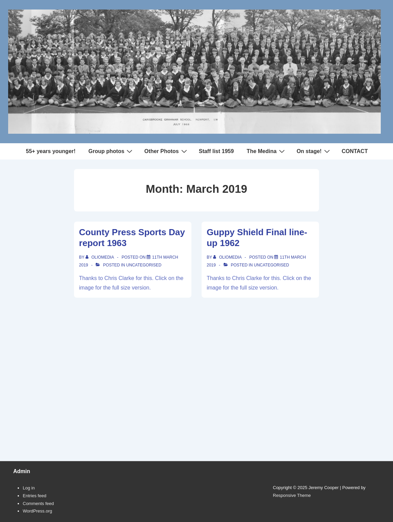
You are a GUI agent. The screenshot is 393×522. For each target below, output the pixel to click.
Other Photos (166, 151)
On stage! (314, 151)
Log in (29, 487)
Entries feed (34, 495)
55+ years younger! (50, 151)
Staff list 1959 (216, 151)
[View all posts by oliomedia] (100, 257)
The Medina (266, 151)
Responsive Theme (292, 495)
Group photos (111, 151)
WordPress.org (37, 511)
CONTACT (355, 151)
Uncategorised (144, 265)
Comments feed (38, 503)
